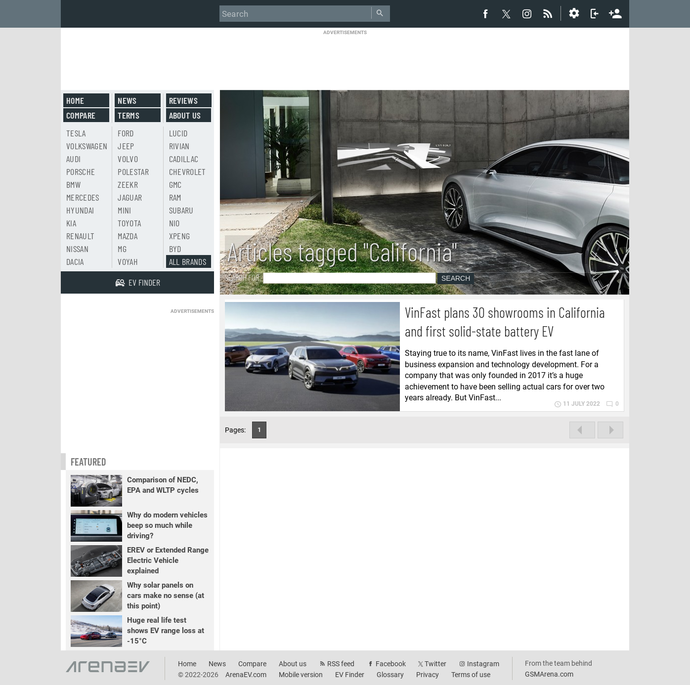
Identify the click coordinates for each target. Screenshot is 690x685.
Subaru (181, 210)
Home (75, 100)
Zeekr (128, 184)
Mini (124, 210)
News (127, 100)
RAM (175, 197)
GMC (175, 184)
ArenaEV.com (245, 675)
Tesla (76, 133)
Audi (73, 158)
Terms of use (470, 675)
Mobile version (301, 675)
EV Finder (349, 675)
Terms (128, 115)
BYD (175, 248)
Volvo (128, 158)
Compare (80, 115)
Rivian (179, 145)
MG (122, 248)
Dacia (75, 261)
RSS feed (340, 664)
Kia (71, 222)
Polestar (133, 171)
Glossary (390, 675)
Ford (125, 133)
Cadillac (184, 158)
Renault (80, 235)
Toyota (129, 222)
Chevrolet (187, 171)
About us (185, 115)
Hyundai (80, 210)
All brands (188, 261)
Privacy (427, 675)
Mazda (127, 235)
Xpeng (179, 235)
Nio (174, 222)
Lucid (178, 133)
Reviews (183, 100)
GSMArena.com (549, 674)
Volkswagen (87, 145)
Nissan (77, 248)
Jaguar (130, 197)
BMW (73, 184)
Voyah (128, 261)
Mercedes (82, 197)
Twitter (435, 664)
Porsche (80, 171)
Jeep (126, 145)
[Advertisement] (345, 58)
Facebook (391, 664)
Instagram (483, 664)
